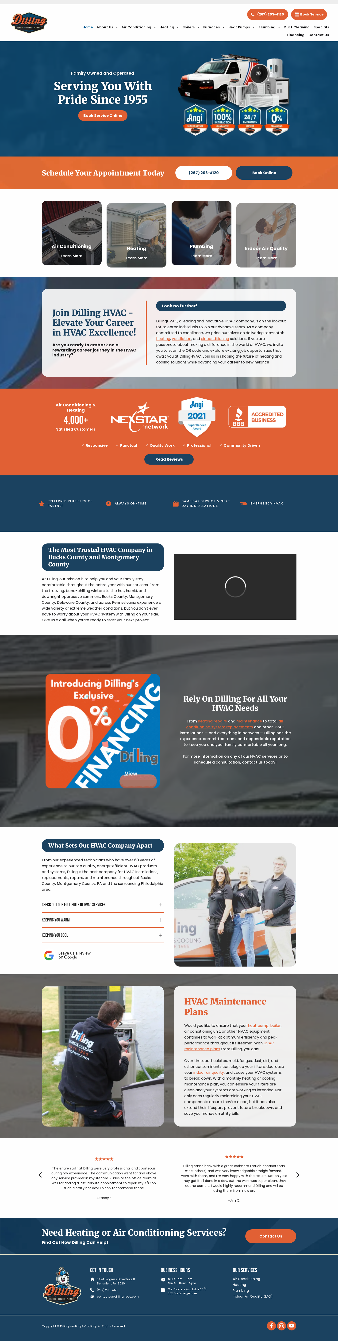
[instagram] (281, 1326)
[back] (40, 1182)
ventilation (181, 346)
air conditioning (215, 346)
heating (163, 346)
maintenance (249, 721)
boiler (275, 1043)
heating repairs (212, 721)
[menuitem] (88, 27)
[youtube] (291, 1326)
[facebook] (271, 1326)
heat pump (258, 1043)
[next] (297, 1182)
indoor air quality (208, 1090)
